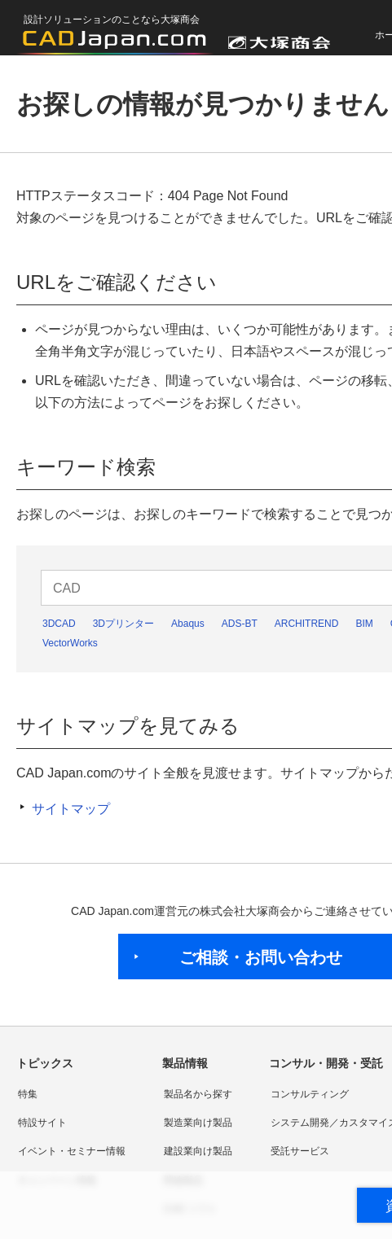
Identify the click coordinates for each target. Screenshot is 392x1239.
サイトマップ (71, 809)
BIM (363, 623)
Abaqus (188, 623)
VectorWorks (70, 643)
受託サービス (300, 1151)
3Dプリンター (123, 623)
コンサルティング (310, 1094)
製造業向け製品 (198, 1122)
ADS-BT (240, 623)
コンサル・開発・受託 (326, 1063)
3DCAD (59, 623)
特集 (27, 1094)
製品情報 (185, 1063)
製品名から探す (198, 1094)
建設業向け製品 (198, 1151)
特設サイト (42, 1122)
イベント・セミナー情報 (72, 1151)
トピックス (44, 1063)
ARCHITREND (307, 623)
